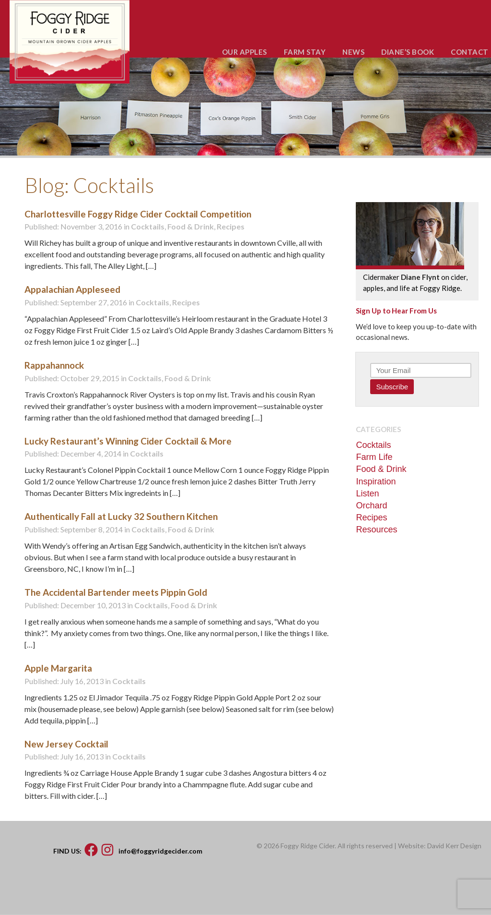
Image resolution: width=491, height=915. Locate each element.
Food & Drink (190, 226)
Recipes (231, 226)
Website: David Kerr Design (439, 846)
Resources (376, 529)
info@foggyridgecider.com (160, 850)
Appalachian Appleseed (72, 289)
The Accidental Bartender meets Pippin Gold (115, 592)
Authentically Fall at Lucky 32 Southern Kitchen (121, 516)
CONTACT (470, 52)
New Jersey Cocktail (66, 743)
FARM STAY (305, 52)
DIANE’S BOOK (407, 52)
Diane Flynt (420, 277)
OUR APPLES (244, 52)
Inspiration (376, 481)
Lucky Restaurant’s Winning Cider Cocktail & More (128, 440)
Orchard (371, 505)
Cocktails (147, 226)
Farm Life (374, 457)
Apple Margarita (58, 668)
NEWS (353, 52)
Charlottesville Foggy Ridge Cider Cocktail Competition (137, 213)
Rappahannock (54, 365)
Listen (367, 493)
